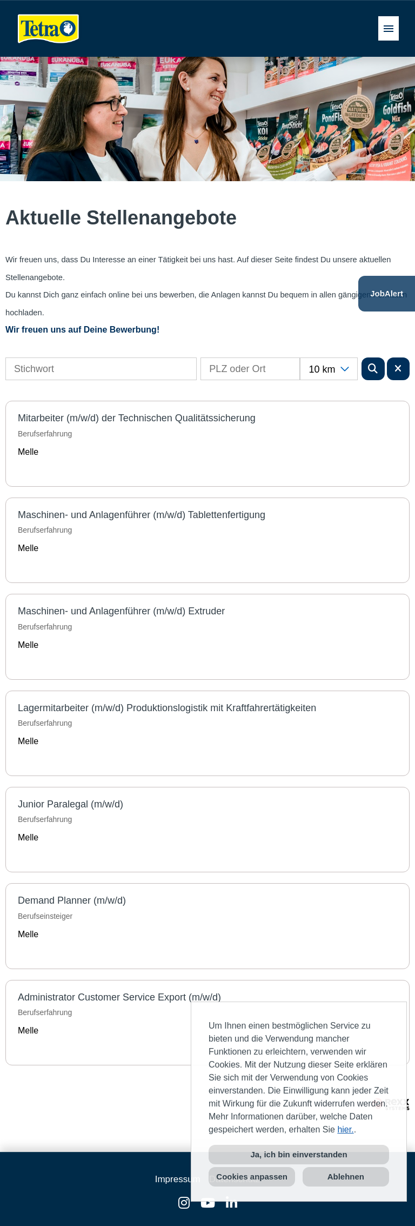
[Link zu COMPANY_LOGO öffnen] (49, 28)
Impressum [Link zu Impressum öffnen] (177, 1179)
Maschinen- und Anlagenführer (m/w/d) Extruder (121, 611)
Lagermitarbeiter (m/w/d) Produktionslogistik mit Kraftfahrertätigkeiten (167, 708)
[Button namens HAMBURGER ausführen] (388, 28)
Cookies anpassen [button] (251, 1176)
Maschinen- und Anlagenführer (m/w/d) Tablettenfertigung (141, 514)
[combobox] (328, 368)
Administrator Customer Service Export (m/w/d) (119, 997)
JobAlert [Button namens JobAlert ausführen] (386, 293)
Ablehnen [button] (345, 1176)
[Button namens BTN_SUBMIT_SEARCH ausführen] (373, 368)
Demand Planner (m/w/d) (72, 900)
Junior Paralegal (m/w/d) (70, 804)
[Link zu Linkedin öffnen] (231, 1203)
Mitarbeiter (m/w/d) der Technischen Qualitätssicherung (137, 418)
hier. (345, 1129)
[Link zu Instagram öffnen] (184, 1203)
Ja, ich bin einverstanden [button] (298, 1154)
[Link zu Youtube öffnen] (208, 1203)
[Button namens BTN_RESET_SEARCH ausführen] (398, 368)
